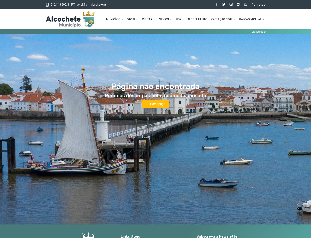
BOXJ (179, 19)
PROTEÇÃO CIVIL (221, 19)
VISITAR (147, 19)
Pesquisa (259, 4)
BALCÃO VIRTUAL (250, 19)
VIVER (131, 19)
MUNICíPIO (113, 19)
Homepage (155, 104)
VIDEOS (164, 19)
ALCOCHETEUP (197, 19)
